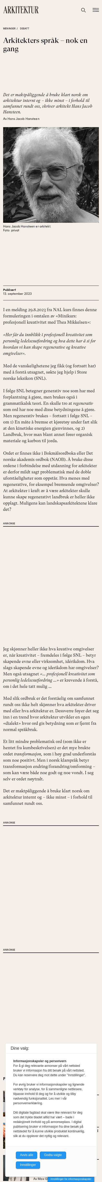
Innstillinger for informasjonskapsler (70, 1179)
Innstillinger (28, 1165)
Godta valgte (53, 1155)
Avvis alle (26, 1155)
